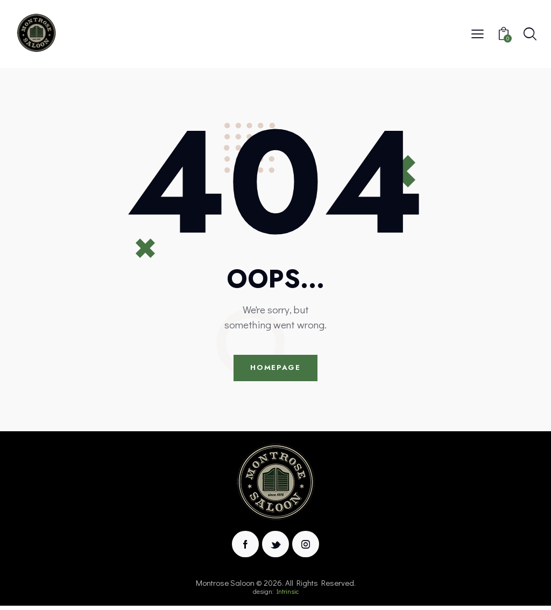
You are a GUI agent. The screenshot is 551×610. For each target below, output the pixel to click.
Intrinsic (288, 595)
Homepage (275, 369)
